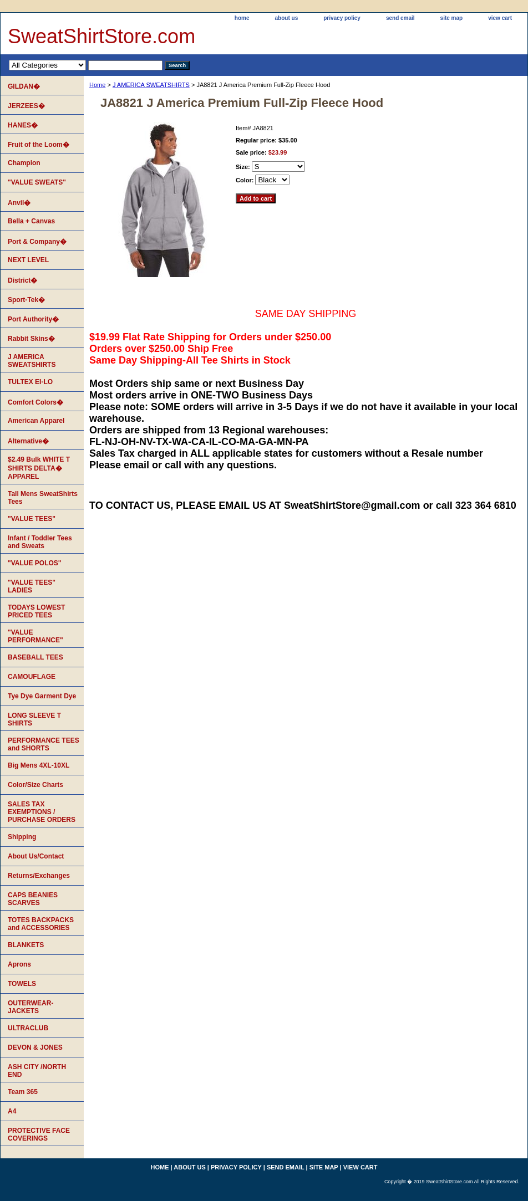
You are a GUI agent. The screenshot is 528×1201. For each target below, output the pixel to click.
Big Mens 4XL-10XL (38, 765)
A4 (12, 1111)
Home (97, 84)
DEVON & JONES (35, 1047)
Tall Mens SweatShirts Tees (43, 497)
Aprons (19, 964)
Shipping (22, 837)
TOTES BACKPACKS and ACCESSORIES (41, 924)
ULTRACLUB (28, 1028)
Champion (24, 163)
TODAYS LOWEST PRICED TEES (36, 611)
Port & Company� (37, 242)
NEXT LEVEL (28, 260)
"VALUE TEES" (31, 519)
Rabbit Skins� (31, 339)
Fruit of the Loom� (38, 145)
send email (400, 18)
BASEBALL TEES (35, 657)
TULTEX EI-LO (30, 382)
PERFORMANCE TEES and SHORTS (43, 744)
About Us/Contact (36, 856)
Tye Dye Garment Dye (42, 696)
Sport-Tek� (26, 300)
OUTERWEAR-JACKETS (30, 1007)
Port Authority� (33, 319)
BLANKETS (26, 945)
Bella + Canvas (31, 221)
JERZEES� (26, 106)
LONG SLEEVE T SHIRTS (34, 719)
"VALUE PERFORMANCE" (35, 636)
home (242, 18)
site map (451, 18)
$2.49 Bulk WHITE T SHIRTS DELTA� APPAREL (39, 468)
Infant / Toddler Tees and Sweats (40, 542)
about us (286, 18)
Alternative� (28, 441)
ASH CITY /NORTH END (37, 1071)
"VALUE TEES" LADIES (31, 586)
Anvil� (19, 203)
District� (22, 280)
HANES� (23, 125)
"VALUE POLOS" (35, 563)
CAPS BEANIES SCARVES (33, 899)
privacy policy (342, 18)
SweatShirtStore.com (101, 36)
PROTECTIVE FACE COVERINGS (39, 1134)
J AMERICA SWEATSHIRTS (151, 84)
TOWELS (22, 984)
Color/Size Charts (35, 785)
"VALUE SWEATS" (37, 182)
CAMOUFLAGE (31, 677)
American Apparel (36, 421)
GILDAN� (24, 86)
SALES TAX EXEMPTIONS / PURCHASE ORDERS (41, 812)
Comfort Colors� (35, 402)
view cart (500, 18)
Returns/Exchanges (39, 876)
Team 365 (23, 1092)
